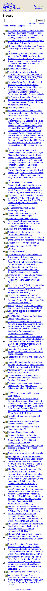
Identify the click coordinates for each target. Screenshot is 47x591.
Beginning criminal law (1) (19, 107)
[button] (39, 6)
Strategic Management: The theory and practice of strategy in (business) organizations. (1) (25, 447)
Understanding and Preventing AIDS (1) (25, 572)
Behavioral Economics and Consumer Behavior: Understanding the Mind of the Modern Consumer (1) (26, 113)
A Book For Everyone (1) (19, 69)
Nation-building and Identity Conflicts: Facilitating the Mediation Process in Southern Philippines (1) (24, 377)
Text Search (32, 23)
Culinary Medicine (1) (17, 251)
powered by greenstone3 (23, 589)
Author (13, 26)
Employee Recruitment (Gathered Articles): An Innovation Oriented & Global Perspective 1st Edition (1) (23, 269)
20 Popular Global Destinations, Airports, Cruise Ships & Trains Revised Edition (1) (26, 48)
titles (5, 26)
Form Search (40, 23)
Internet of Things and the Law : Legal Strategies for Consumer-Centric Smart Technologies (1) (25, 351)
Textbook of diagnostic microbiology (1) (25, 453)
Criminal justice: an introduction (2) (23, 243)
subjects (21, 26)
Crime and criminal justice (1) (21, 229)
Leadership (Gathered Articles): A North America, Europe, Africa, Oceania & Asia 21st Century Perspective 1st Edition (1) (26, 364)
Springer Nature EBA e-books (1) (22, 432)
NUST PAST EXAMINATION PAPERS (9, 6)
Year (29, 26)
